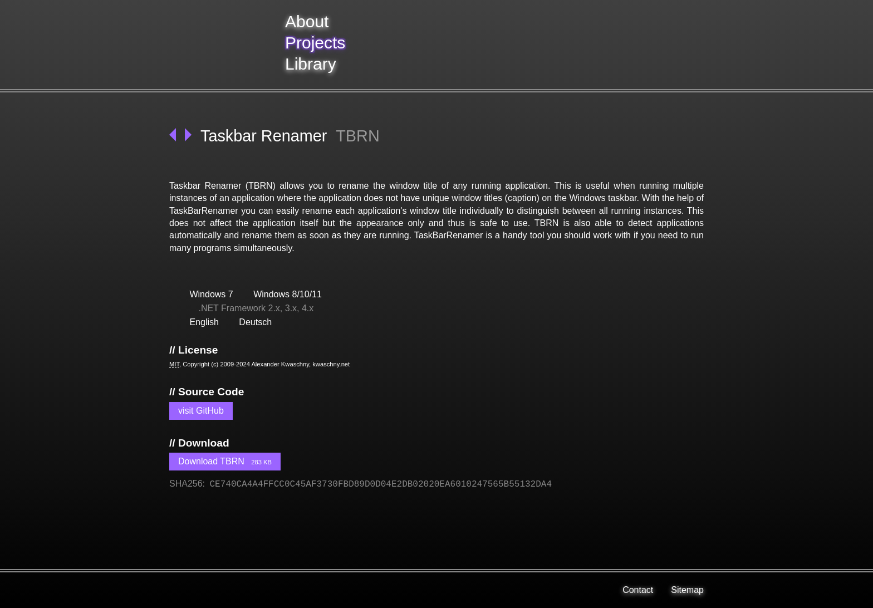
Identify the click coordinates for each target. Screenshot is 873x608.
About (306, 21)
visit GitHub (201, 410)
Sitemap (687, 590)
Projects (315, 42)
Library (310, 64)
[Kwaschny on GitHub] (258, 590)
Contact (637, 590)
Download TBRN (225, 461)
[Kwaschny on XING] (205, 590)
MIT (174, 364)
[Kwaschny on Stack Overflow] (232, 590)
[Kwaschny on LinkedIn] (178, 590)
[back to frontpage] (222, 44)
